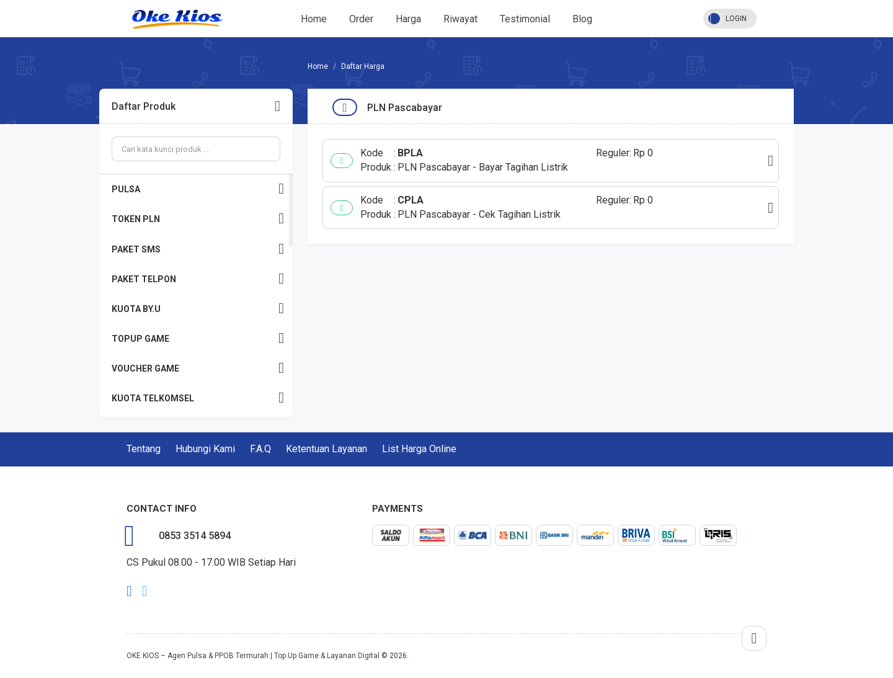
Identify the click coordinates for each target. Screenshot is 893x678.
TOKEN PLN (198, 218)
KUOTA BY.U (198, 308)
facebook (129, 591)
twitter (145, 591)
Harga (408, 19)
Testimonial (525, 19)
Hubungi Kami (205, 449)
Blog (582, 19)
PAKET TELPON (198, 278)
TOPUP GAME (198, 338)
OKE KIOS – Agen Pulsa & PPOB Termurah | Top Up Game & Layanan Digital (253, 655)
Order (361, 19)
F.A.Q (260, 449)
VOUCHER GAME (198, 368)
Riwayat (460, 19)
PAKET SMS (198, 249)
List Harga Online (419, 449)
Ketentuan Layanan (326, 449)
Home (314, 19)
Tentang (144, 449)
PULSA (198, 188)
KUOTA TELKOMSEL (198, 398)
